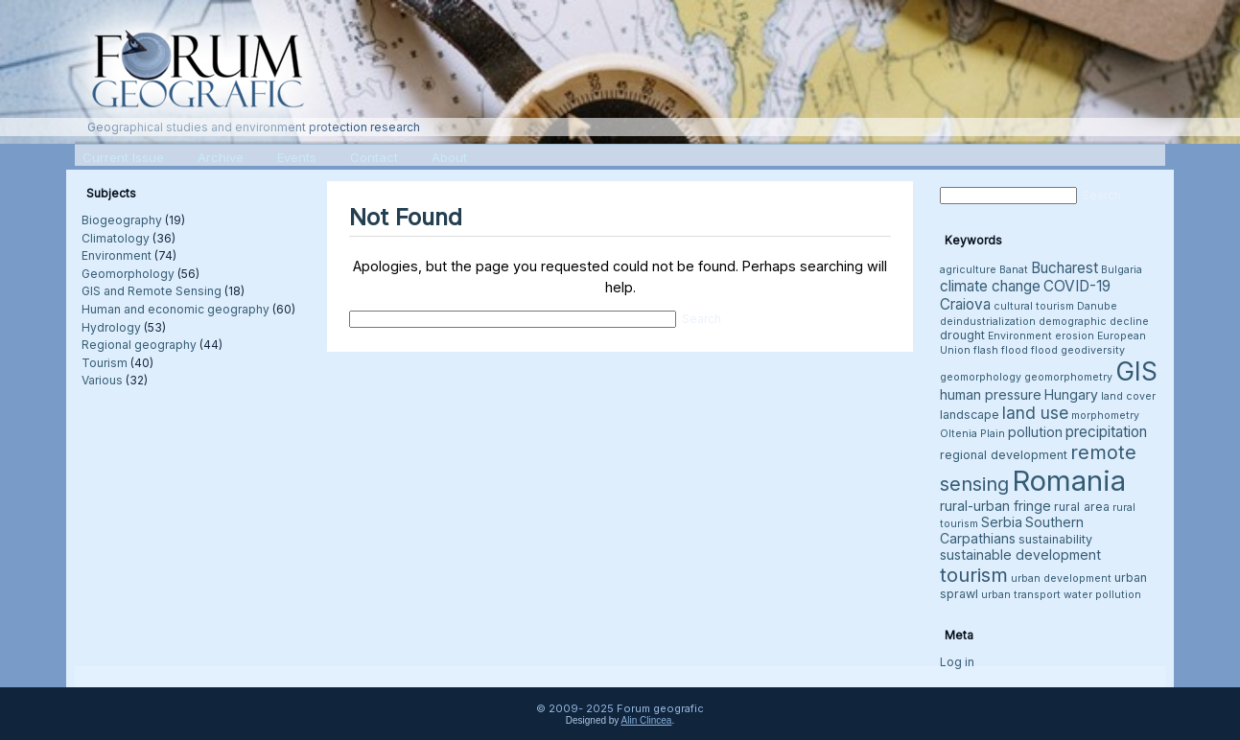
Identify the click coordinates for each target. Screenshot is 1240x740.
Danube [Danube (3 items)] (1097, 306)
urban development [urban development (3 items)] (1061, 578)
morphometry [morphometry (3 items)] (1105, 415)
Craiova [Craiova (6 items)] (965, 304)
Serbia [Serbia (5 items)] (1001, 522)
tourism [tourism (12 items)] (974, 575)
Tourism (105, 363)
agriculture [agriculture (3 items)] (968, 270)
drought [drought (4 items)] (962, 335)
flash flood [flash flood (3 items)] (1000, 350)
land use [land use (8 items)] (1035, 413)
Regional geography (139, 344)
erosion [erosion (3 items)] (1074, 336)
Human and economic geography (175, 309)
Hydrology (111, 327)
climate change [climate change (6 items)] (990, 286)
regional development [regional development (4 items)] (1003, 455)
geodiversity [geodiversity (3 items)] (1093, 350)
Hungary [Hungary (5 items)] (1071, 394)
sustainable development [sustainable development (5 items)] (1020, 554)
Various (102, 380)
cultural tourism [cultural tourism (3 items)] (1034, 306)
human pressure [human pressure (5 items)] (990, 394)
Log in (957, 662)
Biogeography (122, 220)
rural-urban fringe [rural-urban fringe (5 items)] (995, 505)
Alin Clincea (646, 720)
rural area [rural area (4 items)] (1082, 506)
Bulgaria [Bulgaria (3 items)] (1121, 270)
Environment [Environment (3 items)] (1020, 336)
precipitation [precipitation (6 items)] (1106, 432)
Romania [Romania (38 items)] (1069, 480)
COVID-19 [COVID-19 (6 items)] (1077, 286)
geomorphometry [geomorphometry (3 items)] (1068, 377)
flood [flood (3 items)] (1044, 350)
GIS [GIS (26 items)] (1136, 371)
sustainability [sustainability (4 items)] (1055, 539)
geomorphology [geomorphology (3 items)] (980, 377)
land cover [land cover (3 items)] (1128, 396)
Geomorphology (128, 273)
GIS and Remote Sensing (152, 291)
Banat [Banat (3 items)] (1013, 270)
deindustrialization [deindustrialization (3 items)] (988, 321)
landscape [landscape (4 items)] (969, 414)
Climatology (116, 238)
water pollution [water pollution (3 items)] (1102, 595)
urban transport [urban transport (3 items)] (1021, 595)
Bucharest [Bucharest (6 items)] (1064, 268)
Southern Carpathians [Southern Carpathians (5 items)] (1012, 530)
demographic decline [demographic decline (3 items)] (1094, 321)
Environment (117, 255)
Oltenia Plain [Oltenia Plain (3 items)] (972, 434)
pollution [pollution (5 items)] (1035, 432)
